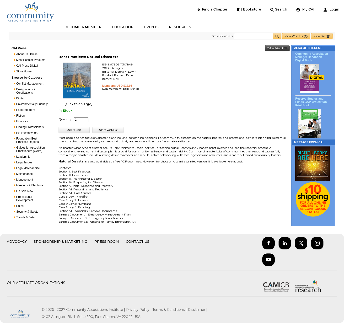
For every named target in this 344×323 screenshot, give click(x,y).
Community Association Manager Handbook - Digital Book (311, 57)
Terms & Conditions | (170, 309)
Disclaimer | (197, 309)
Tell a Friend (277, 48)
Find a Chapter (212, 9)
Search (278, 9)
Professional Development (24, 198)
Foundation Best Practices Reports (27, 140)
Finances (22, 121)
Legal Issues (24, 162)
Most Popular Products (30, 60)
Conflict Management (29, 83)
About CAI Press (27, 54)
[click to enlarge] (78, 104)
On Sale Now (24, 191)
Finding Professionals (30, 127)
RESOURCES (180, 27)
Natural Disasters (73, 161)
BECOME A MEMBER (83, 27)
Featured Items (26, 110)
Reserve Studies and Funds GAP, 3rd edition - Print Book (311, 102)
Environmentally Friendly (32, 104)
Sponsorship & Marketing (60, 241)
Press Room (106, 241)
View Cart (322, 36)
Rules (20, 206)
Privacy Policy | (139, 309)
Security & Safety (27, 211)
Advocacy (17, 241)
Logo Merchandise (28, 168)
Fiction (20, 115)
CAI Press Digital (27, 65)
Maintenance (24, 174)
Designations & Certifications (26, 91)
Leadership (23, 156)
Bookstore (248, 9)
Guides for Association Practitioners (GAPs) (30, 149)
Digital (20, 98)
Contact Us (137, 241)
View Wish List (296, 36)
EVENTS (151, 27)
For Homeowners (27, 133)
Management (24, 179)
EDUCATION (123, 27)
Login (331, 9)
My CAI (305, 9)
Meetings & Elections (29, 185)
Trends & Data (25, 217)
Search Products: (222, 36)
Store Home (24, 71)
